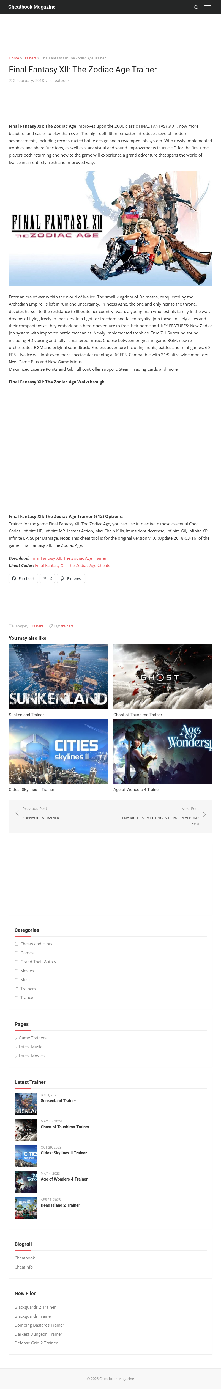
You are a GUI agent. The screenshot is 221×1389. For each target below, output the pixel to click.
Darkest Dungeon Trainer (38, 1334)
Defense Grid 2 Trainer (36, 1343)
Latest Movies (32, 1055)
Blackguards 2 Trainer (35, 1307)
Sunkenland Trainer (26, 714)
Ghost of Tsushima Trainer (137, 714)
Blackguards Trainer (33, 1316)
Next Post (157, 816)
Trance (26, 997)
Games (27, 953)
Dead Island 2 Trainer (60, 1205)
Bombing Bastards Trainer (39, 1325)
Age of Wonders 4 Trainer (136, 789)
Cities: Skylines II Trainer (31, 789)
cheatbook (59, 80)
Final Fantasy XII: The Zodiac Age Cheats (72, 565)
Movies (27, 970)
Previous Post (41, 813)
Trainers (29, 58)
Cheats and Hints (36, 943)
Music (25, 979)
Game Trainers (33, 1038)
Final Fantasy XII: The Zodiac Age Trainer (69, 558)
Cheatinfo (24, 1267)
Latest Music (30, 1046)
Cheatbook (25, 1258)
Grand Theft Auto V (38, 961)
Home (14, 58)
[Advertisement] (110, 26)
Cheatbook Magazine (32, 7)
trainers (67, 626)
